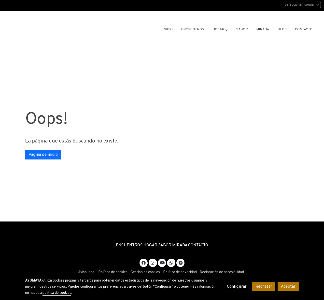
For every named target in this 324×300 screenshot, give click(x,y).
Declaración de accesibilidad (222, 272)
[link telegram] (180, 262)
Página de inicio (43, 154)
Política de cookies (112, 272)
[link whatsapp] (171, 262)
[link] (48, 29)
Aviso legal (86, 272)
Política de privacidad (180, 272)
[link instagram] (153, 262)
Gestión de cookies (145, 272)
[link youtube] (162, 262)
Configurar (237, 286)
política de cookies (56, 293)
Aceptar (288, 286)
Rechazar (263, 286)
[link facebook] (144, 262)
